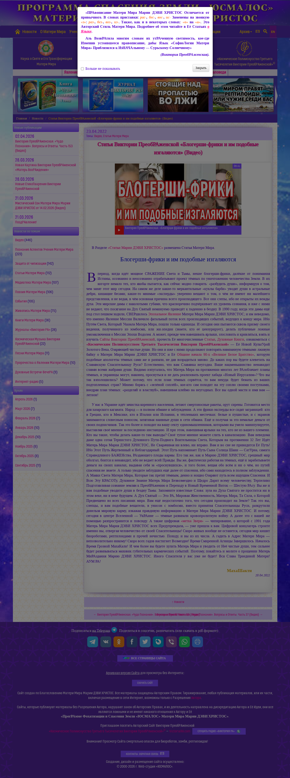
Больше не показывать (100, 68)
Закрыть (201, 68)
